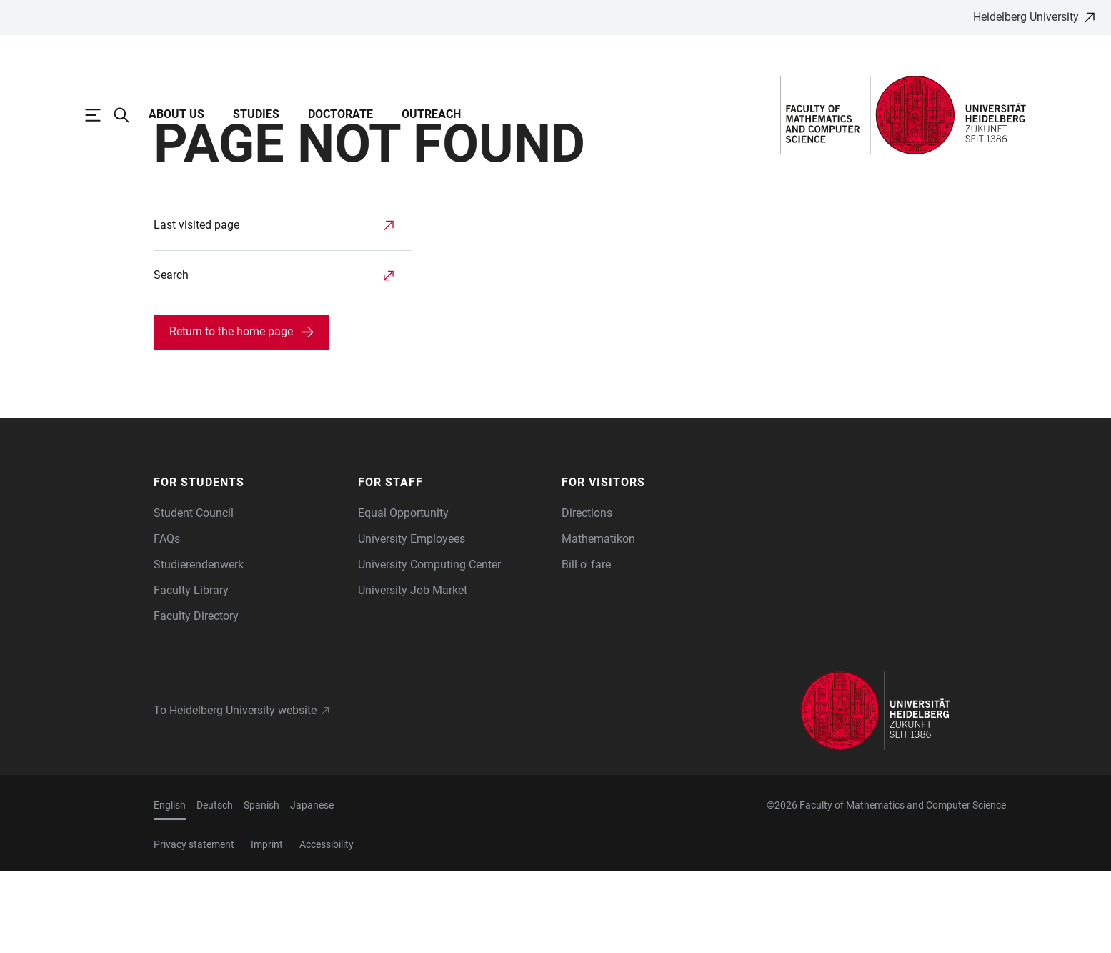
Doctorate (340, 114)
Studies (256, 114)
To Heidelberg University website (235, 792)
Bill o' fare (586, 646)
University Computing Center (429, 646)
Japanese (312, 886)
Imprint (267, 926)
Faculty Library (191, 671)
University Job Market (412, 671)
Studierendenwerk (199, 646)
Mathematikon (598, 620)
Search (171, 356)
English (170, 886)
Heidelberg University (1026, 17)
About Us (176, 114)
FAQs (167, 620)
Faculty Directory (196, 697)
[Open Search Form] (128, 115)
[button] (249, 564)
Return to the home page (231, 413)
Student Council (194, 594)
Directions (587, 594)
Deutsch (214, 886)
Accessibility (326, 926)
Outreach (431, 114)
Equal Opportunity (403, 594)
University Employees (411, 620)
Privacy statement (194, 926)
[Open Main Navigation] (100, 115)
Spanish (261, 886)
